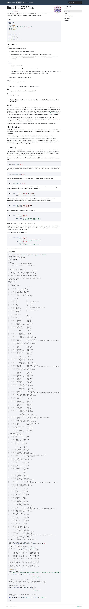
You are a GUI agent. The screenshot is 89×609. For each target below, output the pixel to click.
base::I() (41, 168)
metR (7, 2)
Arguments (67, 11)
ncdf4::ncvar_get (52, 112)
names (33, 543)
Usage (65, 8)
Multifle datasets (68, 16)
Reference (18, 2)
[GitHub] (82, 2)
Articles (24, 2)
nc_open (20, 585)
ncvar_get (10, 15)
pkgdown (79, 606)
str (9, 281)
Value (65, 13)
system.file (16, 255)
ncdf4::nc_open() (35, 54)
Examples (66, 20)
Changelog (30, 2)
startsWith (35, 597)
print (9, 259)
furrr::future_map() (46, 131)
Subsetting (67, 18)
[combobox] (75, 2)
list (14, 164)
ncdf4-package (16, 13)
